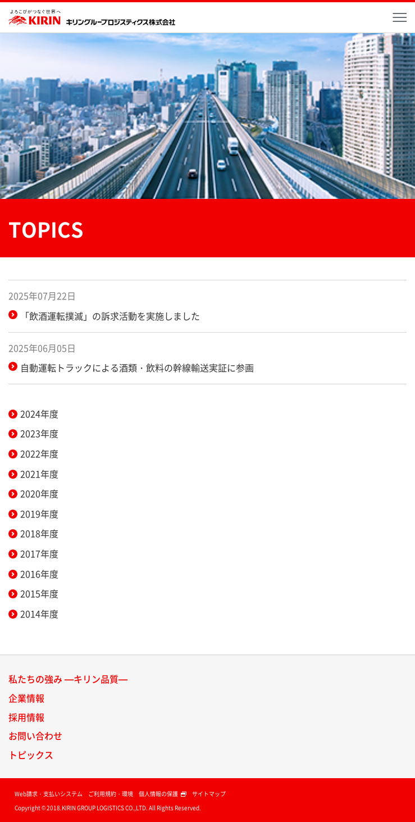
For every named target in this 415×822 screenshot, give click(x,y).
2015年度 (39, 593)
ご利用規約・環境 (110, 793)
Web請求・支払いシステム (49, 793)
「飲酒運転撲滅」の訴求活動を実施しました (110, 316)
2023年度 (39, 433)
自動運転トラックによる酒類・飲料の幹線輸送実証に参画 (137, 367)
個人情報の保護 (162, 793)
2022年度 (39, 453)
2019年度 (39, 513)
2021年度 (39, 473)
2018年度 (39, 533)
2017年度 (39, 553)
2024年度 (39, 413)
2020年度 (39, 493)
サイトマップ (209, 793)
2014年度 (39, 613)
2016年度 (39, 573)
